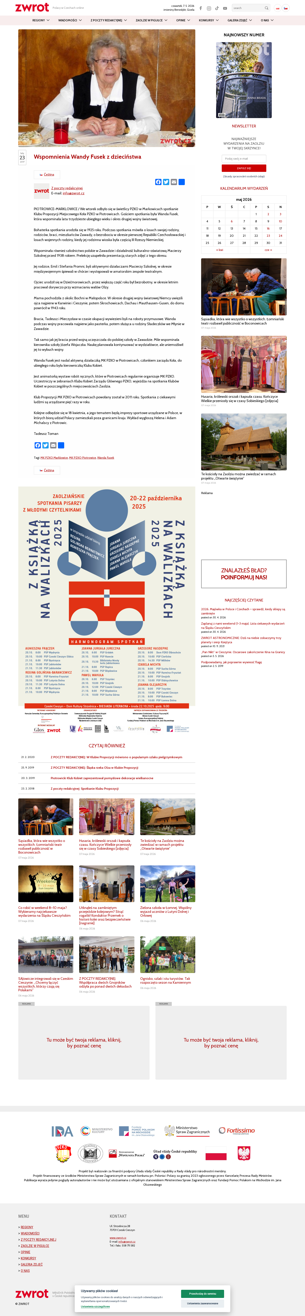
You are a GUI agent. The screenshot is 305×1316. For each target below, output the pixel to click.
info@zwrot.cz (73, 193)
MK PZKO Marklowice (54, 458)
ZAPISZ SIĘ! (244, 168)
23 (268, 236)
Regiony (38, 20)
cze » (268, 250)
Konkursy (206, 20)
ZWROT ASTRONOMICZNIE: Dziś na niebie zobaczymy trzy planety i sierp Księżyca (241, 640)
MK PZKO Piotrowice (82, 458)
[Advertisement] (244, 522)
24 (280, 236)
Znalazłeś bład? (244, 574)
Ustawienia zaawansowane (202, 1303)
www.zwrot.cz (118, 1237)
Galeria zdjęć (237, 20)
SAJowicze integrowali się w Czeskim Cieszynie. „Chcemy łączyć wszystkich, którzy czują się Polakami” (45, 984)
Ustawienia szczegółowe (95, 1306)
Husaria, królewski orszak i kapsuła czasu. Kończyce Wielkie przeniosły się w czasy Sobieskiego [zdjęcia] (105, 845)
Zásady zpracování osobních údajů (244, 176)
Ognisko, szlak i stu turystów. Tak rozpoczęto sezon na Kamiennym (165, 981)
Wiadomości (67, 20)
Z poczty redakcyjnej (106, 20)
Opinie (180, 20)
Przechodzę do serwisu (202, 1293)
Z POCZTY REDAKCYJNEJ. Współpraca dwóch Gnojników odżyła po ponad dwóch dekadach (105, 983)
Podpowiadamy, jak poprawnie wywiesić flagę (231, 662)
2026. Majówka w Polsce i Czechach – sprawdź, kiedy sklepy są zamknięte (243, 611)
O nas (265, 20)
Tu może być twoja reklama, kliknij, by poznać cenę (83, 1043)
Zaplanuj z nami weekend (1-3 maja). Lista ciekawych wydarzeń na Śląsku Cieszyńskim (243, 626)
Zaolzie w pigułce (149, 20)
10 (280, 221)
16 (268, 228)
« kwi (219, 250)
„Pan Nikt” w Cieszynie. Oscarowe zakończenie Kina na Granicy (243, 652)
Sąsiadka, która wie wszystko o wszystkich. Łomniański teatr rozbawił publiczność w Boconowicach (41, 846)
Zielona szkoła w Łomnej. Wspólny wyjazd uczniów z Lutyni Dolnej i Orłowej (166, 912)
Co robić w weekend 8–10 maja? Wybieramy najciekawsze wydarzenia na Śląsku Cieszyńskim (44, 912)
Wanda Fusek (105, 458)
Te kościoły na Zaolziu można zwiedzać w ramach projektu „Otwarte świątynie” (162, 845)
